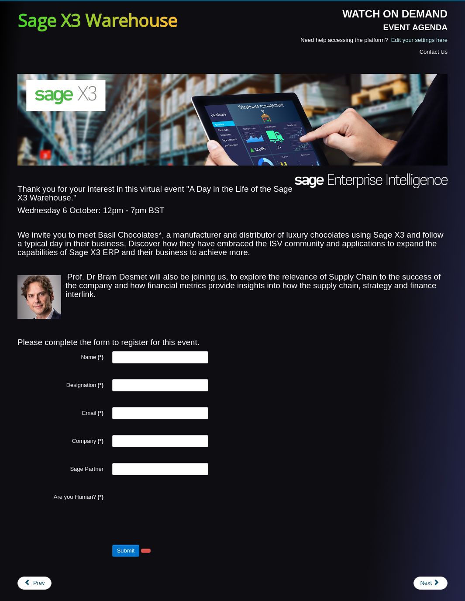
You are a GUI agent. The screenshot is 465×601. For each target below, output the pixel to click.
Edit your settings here (419, 40)
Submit (125, 550)
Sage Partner (86, 469)
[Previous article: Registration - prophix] (34, 583)
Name (92, 357)
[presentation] (178, 508)
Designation (84, 385)
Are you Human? (78, 497)
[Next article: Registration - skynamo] (430, 583)
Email (92, 413)
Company (87, 441)
